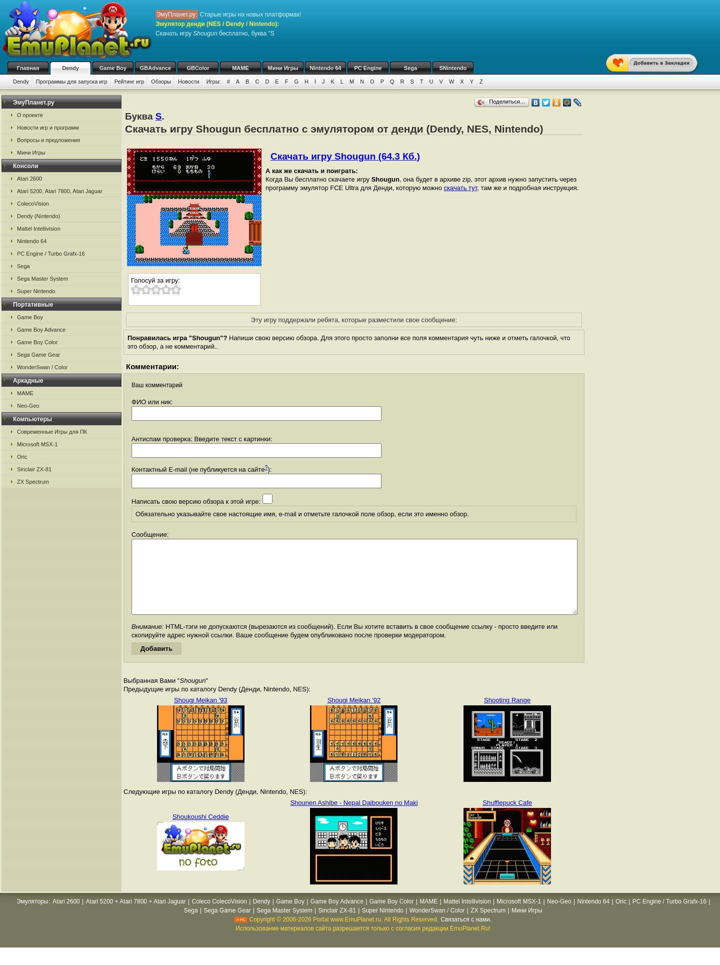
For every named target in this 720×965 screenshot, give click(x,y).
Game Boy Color (37, 342)
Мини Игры (283, 68)
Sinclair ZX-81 (34, 469)
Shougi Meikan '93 (201, 715)
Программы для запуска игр (72, 82)
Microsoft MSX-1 (37, 444)
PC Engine (368, 68)
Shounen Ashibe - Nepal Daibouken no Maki (354, 817)
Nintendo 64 (326, 68)
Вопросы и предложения (48, 140)
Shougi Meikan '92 (354, 715)
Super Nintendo (36, 291)
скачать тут (461, 188)
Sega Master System (42, 279)
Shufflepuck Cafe (507, 817)
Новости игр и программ (48, 128)
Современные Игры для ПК (52, 432)
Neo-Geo (28, 406)
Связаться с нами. (466, 934)
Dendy (70, 68)
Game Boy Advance (41, 330)
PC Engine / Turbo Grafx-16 (51, 254)
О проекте (30, 115)
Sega (410, 68)
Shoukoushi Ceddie (200, 831)
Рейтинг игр (129, 82)
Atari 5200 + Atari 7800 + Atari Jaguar (136, 916)
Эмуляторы (32, 916)
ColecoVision (33, 204)
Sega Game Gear (38, 355)
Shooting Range (507, 715)
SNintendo (453, 68)
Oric (22, 457)
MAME (240, 68)
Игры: (213, 82)
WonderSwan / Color (42, 367)
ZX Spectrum (33, 482)
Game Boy (113, 68)
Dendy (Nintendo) (38, 216)
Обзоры (161, 82)
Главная (28, 68)
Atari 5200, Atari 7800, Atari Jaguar (59, 191)
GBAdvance (155, 68)
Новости (189, 82)
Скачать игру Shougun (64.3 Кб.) (345, 156)
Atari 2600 (29, 179)
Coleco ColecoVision (220, 916)
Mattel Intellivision (38, 229)
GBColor (197, 68)
